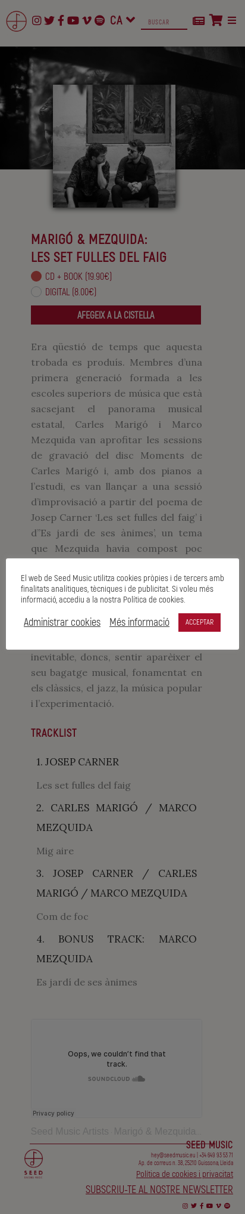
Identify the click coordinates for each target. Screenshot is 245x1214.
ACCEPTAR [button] (199, 622)
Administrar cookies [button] (62, 622)
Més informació (139, 622)
